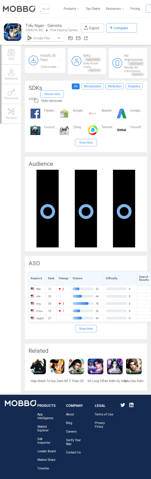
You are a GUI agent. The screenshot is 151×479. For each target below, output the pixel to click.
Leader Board (46, 451)
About (70, 414)
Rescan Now (52, 94)
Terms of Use (104, 414)
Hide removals (48, 101)
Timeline (43, 468)
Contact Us (73, 452)
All (75, 86)
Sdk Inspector (43, 440)
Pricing (135, 9)
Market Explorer (43, 428)
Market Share (46, 460)
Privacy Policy (100, 424)
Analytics (134, 86)
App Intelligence (45, 416)
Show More (86, 142)
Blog (69, 423)
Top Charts (93, 9)
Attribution (115, 86)
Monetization (92, 86)
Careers (71, 431)
